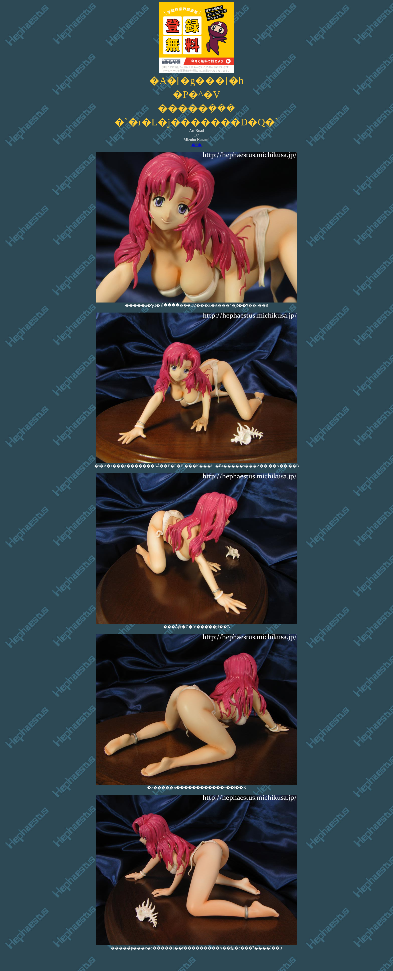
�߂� (196, 145)
